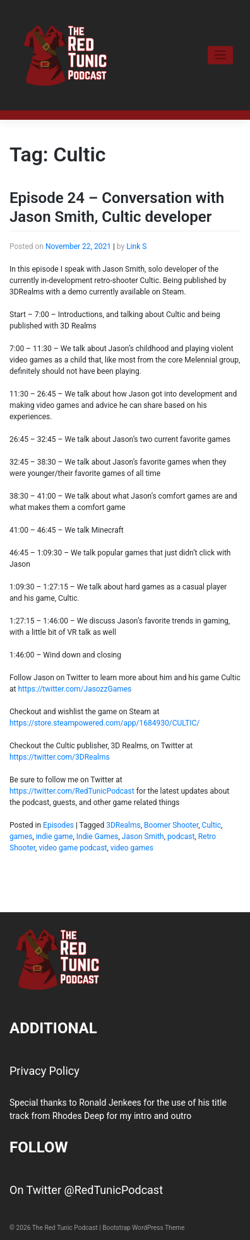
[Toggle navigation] (221, 55)
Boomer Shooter (171, 825)
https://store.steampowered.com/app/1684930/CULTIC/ (104, 723)
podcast (180, 836)
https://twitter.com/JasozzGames (74, 689)
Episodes (58, 825)
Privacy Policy (44, 1070)
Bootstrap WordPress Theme (143, 1227)
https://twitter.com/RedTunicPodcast (71, 791)
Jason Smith (143, 836)
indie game (54, 836)
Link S (136, 246)
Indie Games (97, 836)
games (20, 836)
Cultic (211, 825)
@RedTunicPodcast (113, 1190)
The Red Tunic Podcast (65, 1227)
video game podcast (73, 847)
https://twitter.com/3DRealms (59, 757)
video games (131, 847)
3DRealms (123, 825)
